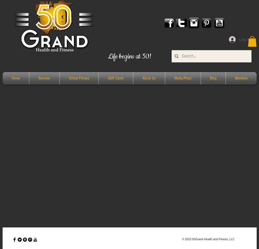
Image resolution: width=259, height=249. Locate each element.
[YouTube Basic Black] (35, 240)
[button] (252, 41)
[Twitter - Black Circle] (20, 240)
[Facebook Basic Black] (14, 240)
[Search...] (211, 56)
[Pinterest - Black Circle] (30, 240)
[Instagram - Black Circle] (25, 240)
